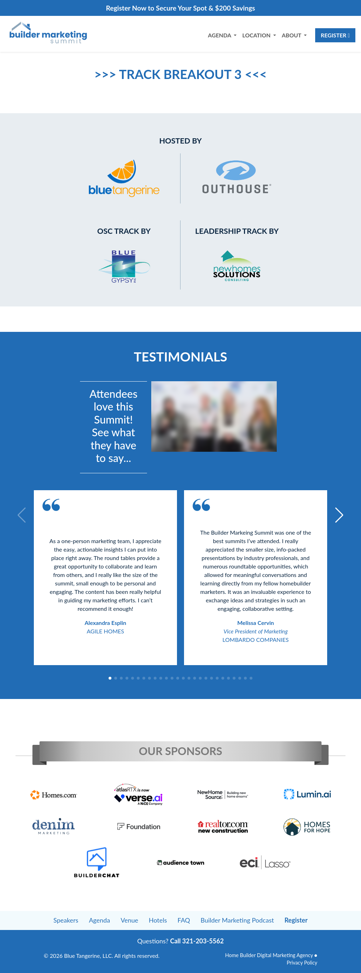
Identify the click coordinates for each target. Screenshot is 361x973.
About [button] (292, 35)
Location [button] (257, 35)
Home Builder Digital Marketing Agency (269, 955)
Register (335, 35)
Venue (129, 920)
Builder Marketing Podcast (237, 920)
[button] (110, 678)
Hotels (158, 920)
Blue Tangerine (82, 955)
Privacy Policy (302, 963)
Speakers (66, 920)
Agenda (99, 920)
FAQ (184, 920)
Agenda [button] (220, 35)
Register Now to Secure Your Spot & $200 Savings (180, 8)
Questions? (180, 941)
